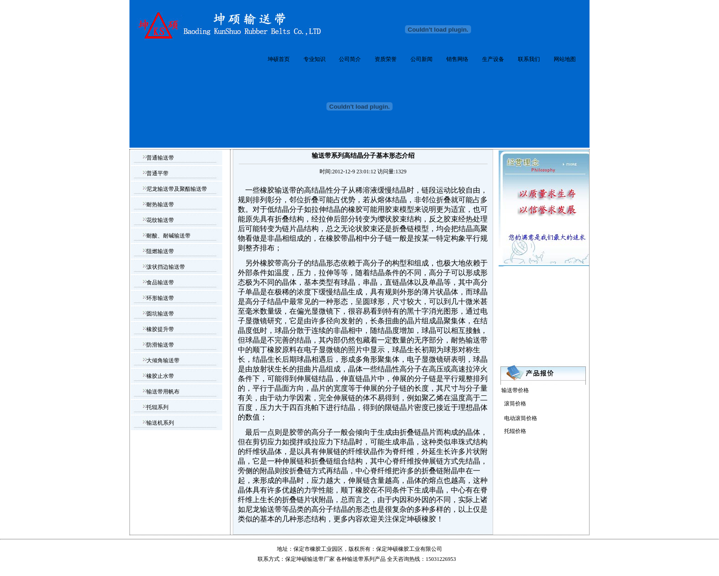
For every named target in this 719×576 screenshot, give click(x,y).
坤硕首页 (279, 59)
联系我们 (529, 59)
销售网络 (457, 59)
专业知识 (314, 59)
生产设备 (493, 59)
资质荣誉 (386, 59)
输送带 (355, 559)
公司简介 (350, 59)
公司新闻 (421, 59)
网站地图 (565, 59)
